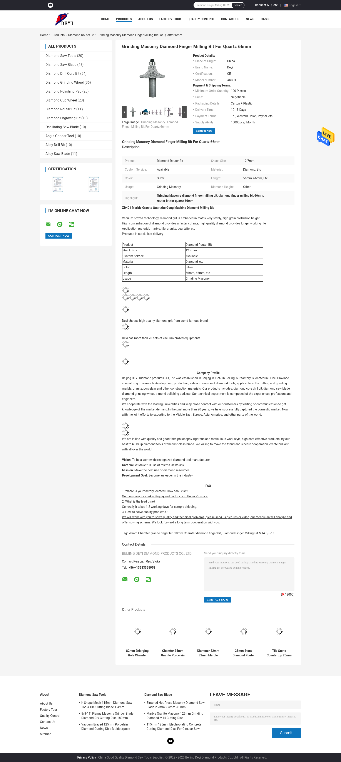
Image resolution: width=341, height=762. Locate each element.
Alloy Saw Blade (57, 154)
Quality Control (200, 19)
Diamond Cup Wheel (61, 100)
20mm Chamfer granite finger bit (151, 533)
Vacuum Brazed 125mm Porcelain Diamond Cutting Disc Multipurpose (105, 726)
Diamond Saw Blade (60, 65)
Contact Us (230, 19)
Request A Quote (266, 5)
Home (105, 19)
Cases (265, 19)
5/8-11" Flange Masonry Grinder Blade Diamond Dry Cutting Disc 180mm (107, 716)
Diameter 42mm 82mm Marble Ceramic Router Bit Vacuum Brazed (208, 653)
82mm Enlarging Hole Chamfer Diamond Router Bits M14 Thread (137, 653)
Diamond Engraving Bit (62, 118)
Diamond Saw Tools (60, 56)
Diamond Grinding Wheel (64, 82)
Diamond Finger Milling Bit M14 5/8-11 (248, 533)
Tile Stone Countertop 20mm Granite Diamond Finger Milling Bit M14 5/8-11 (279, 653)
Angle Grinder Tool (59, 136)
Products (124, 19)
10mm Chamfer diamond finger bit (197, 533)
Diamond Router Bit (81, 35)
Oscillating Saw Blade (62, 127)
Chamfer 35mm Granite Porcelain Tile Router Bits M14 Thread (173, 653)
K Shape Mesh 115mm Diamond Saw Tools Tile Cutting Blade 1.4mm (106, 705)
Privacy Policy (86, 757)
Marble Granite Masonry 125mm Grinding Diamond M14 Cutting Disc (175, 716)
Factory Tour (170, 19)
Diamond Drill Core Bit (62, 73)
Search (238, 5)
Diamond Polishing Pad (63, 91)
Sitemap (45, 734)
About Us (145, 19)
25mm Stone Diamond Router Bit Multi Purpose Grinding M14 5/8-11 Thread (243, 653)
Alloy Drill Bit (55, 145)
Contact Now (204, 130)
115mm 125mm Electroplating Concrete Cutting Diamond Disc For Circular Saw (174, 726)
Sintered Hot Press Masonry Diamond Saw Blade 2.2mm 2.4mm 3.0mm (176, 705)
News (250, 19)
